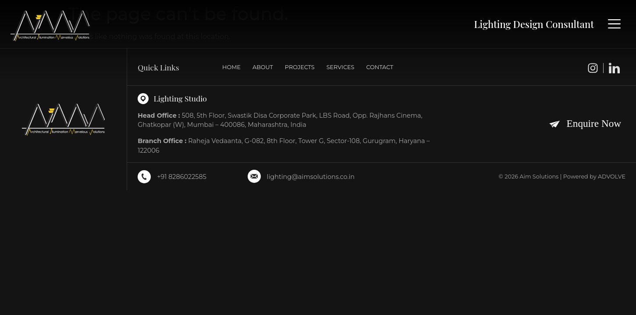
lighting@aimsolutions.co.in (311, 177)
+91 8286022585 (181, 177)
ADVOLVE (611, 176)
